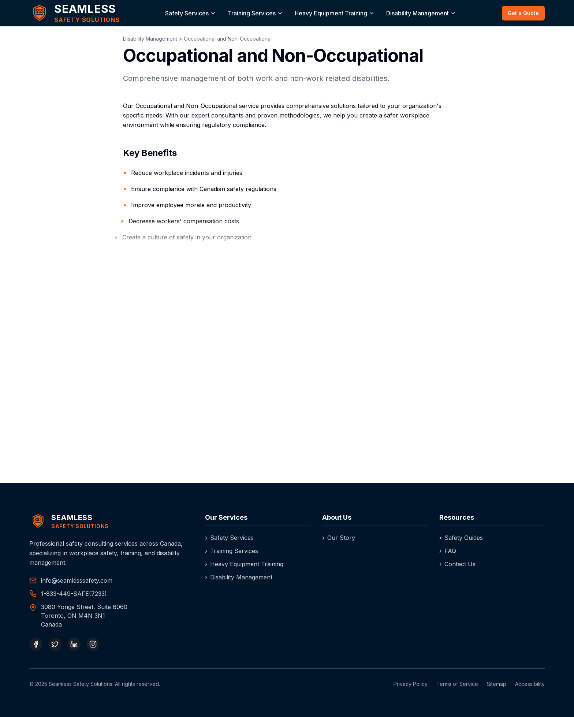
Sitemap (496, 684)
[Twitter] (54, 644)
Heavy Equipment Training (331, 13)
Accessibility (530, 684)
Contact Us (457, 564)
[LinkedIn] (74, 644)
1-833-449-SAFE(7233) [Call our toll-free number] (74, 593)
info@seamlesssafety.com (76, 580)
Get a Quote (523, 13)
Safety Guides (461, 537)
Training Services (252, 13)
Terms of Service (457, 684)
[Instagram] (93, 644)
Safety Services (187, 13)
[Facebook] (35, 644)
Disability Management (417, 13)
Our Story (338, 537)
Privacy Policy (411, 684)
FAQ (447, 550)
